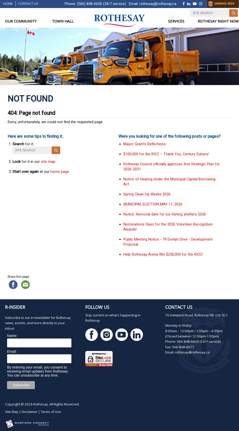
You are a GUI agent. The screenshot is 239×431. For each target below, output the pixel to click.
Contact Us (28, 3)
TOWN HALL (62, 21)
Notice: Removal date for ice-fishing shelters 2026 (164, 214)
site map (48, 161)
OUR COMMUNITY (21, 21)
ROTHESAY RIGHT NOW (218, 21)
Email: (12, 351)
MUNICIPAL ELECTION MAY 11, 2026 (152, 204)
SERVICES (176, 21)
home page (59, 171)
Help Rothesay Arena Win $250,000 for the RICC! (163, 254)
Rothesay (40, 404)
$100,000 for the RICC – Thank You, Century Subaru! (166, 154)
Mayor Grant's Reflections (144, 144)
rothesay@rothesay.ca (157, 4)
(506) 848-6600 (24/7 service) (101, 4)
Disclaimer (29, 411)
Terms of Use (51, 411)
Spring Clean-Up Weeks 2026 (147, 194)
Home (8, 3)
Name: (12, 336)
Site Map (11, 411)
